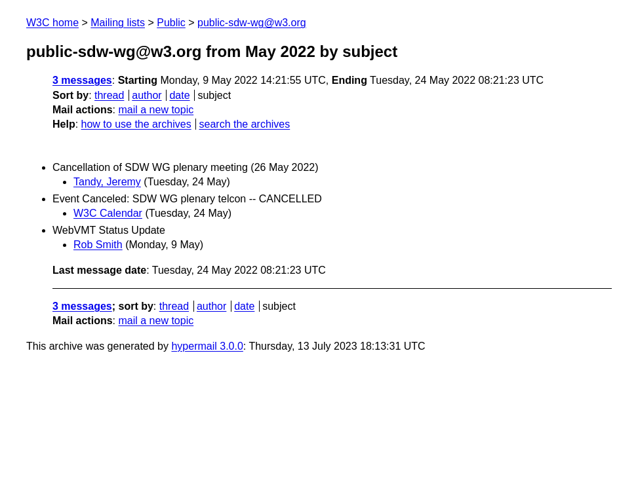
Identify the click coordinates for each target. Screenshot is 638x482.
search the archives (244, 124)
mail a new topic (155, 109)
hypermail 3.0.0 (207, 346)
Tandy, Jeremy (107, 181)
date (179, 95)
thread (109, 95)
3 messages (82, 80)
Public (171, 22)
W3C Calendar (107, 213)
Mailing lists (117, 22)
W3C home (52, 22)
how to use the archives (136, 124)
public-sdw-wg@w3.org (251, 22)
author (146, 95)
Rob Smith (98, 244)
